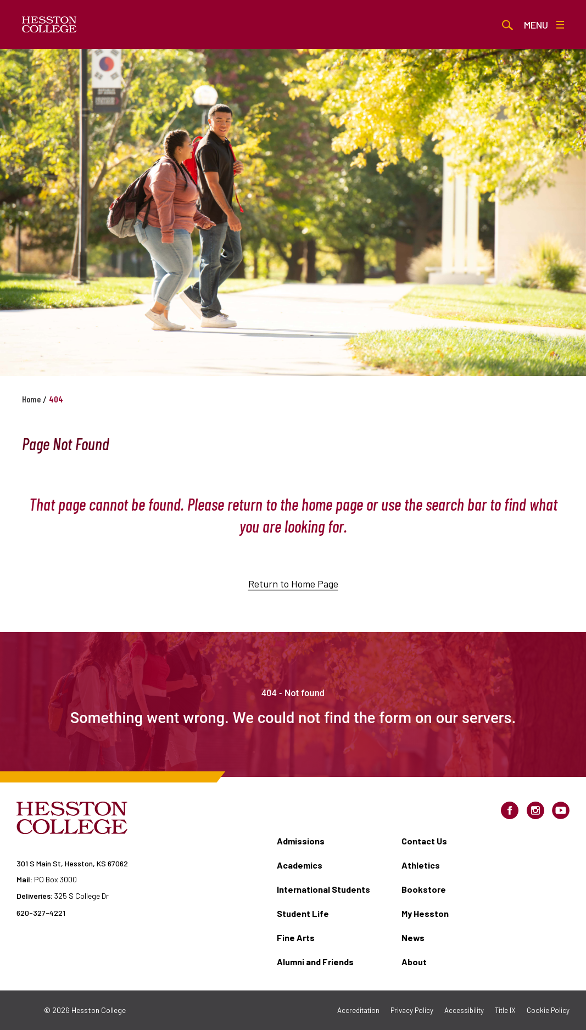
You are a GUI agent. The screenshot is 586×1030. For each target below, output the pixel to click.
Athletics (420, 865)
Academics (299, 865)
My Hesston (425, 913)
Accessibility (464, 1010)
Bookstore (423, 889)
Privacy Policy (411, 1010)
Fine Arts (296, 937)
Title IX (505, 1010)
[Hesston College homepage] (49, 24)
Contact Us (424, 841)
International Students (323, 889)
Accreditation (358, 1010)
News (413, 937)
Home (31, 399)
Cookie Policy (548, 1010)
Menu (544, 25)
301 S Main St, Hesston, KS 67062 (72, 863)
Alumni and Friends (315, 961)
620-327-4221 (40, 912)
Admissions (301, 841)
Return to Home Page (293, 591)
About (414, 961)
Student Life (303, 913)
